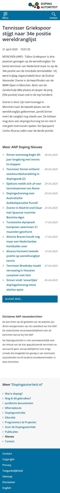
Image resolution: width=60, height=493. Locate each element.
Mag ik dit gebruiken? (18, 398)
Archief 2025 (12, 299)
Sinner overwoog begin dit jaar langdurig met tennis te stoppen (23, 159)
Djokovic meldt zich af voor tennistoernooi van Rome (23, 186)
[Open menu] (5, 16)
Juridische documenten (19, 403)
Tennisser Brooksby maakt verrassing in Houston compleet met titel (23, 270)
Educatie (10, 417)
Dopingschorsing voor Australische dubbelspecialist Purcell (22, 198)
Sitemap (7, 476)
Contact (9, 441)
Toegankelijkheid (12, 470)
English (6, 488)
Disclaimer (8, 482)
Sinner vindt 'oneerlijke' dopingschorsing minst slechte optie (22, 284)
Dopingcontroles (15, 412)
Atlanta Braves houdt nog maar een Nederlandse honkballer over (23, 241)
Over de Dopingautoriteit (20, 427)
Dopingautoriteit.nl (27, 384)
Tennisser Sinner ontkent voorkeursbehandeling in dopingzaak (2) (23, 173)
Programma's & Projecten (20, 422)
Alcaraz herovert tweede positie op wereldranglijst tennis (23, 255)
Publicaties (11, 432)
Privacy (6, 465)
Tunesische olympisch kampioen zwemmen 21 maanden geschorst (22, 227)
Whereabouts (13, 408)
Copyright (8, 459)
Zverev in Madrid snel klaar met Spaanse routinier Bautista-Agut (24, 212)
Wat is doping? (14, 393)
